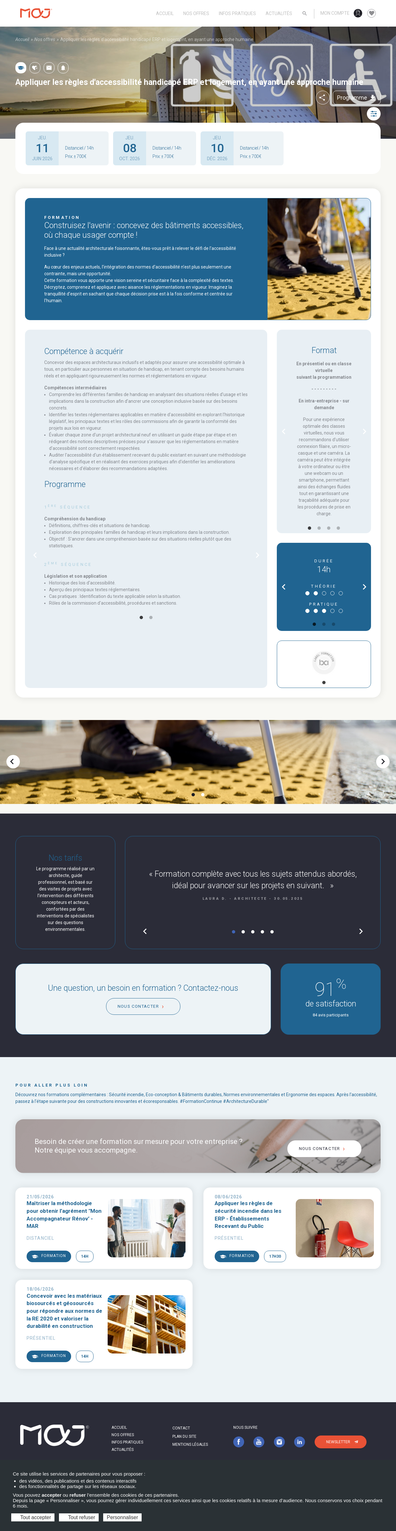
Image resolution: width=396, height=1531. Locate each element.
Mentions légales (190, 1444)
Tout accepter (33, 1517)
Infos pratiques (237, 13)
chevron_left (35, 555)
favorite (371, 13)
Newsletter (338, 1442)
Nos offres (196, 13)
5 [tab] (272, 932)
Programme (356, 98)
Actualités (279, 13)
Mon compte (335, 13)
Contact (181, 1428)
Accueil (165, 13)
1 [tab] (141, 618)
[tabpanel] (146, 555)
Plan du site (184, 1436)
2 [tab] (151, 618)
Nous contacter (138, 1006)
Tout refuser (78, 1517)
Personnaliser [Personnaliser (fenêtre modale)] (122, 1517)
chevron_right (257, 555)
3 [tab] (329, 528)
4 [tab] (338, 528)
